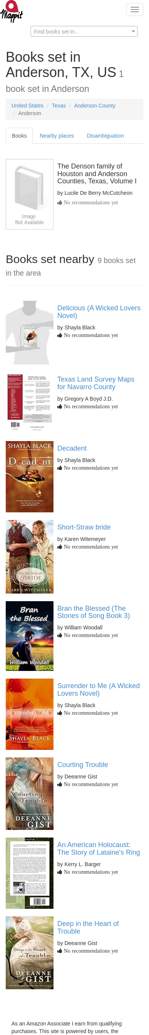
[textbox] (84, 31)
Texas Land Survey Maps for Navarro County (95, 383)
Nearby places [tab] (57, 136)
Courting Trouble (82, 765)
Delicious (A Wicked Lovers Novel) (99, 311)
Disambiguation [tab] (105, 136)
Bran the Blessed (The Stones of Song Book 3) (93, 612)
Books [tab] (19, 136)
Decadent (72, 448)
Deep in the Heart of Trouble (88, 927)
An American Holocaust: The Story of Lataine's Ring (98, 848)
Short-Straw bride (84, 527)
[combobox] (84, 31)
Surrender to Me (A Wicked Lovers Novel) (98, 689)
